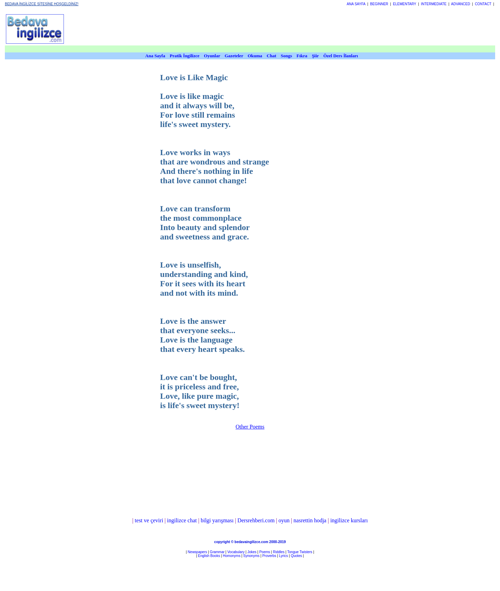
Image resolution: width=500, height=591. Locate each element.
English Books (209, 556)
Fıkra (302, 55)
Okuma (255, 55)
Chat (271, 55)
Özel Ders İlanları (340, 55)
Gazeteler (234, 55)
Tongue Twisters (299, 552)
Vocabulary (235, 552)
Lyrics (283, 556)
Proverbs (269, 556)
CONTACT (483, 4)
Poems (264, 552)
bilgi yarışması (217, 520)
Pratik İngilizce (185, 55)
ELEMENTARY (404, 4)
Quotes (296, 556)
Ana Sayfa (155, 55)
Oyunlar (212, 55)
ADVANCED (460, 4)
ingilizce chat (182, 520)
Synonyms (251, 556)
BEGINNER (379, 4)
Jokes (251, 552)
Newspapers (197, 552)
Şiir (315, 55)
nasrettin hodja (309, 520)
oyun (284, 520)
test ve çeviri (149, 520)
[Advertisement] (237, 28)
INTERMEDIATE (434, 4)
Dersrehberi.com (256, 520)
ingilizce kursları (349, 520)
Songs (286, 55)
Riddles (278, 552)
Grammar (217, 552)
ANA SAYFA (356, 4)
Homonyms (232, 556)
